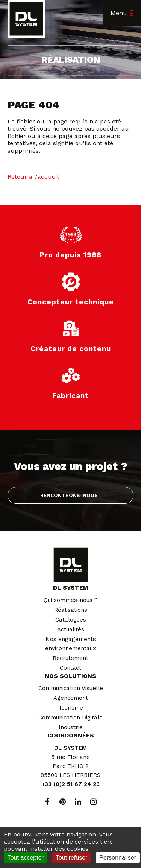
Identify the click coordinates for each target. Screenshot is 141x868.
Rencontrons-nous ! (70, 495)
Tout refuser (71, 857)
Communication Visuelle (70, 688)
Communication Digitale (70, 717)
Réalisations (70, 610)
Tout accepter (26, 857)
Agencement (70, 698)
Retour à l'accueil (33, 176)
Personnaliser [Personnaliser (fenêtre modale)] (117, 857)
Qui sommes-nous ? (71, 600)
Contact (70, 667)
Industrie (71, 727)
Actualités (70, 629)
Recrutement (70, 658)
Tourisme (70, 707)
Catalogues (70, 619)
